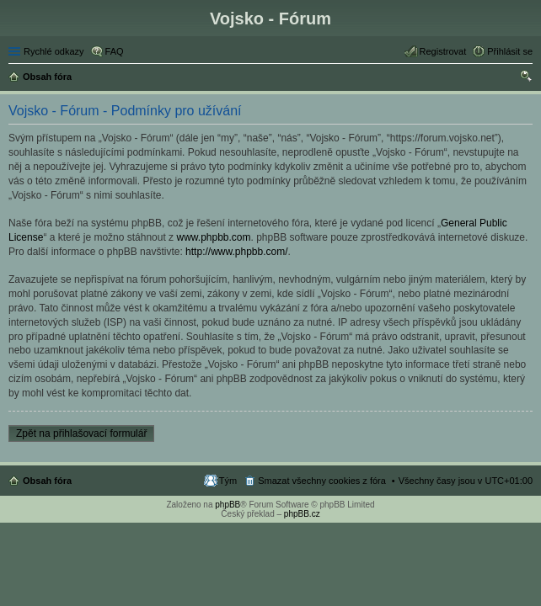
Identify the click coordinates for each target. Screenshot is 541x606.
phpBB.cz (302, 513)
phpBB (227, 504)
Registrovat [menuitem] (443, 51)
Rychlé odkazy (54, 51)
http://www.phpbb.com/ (236, 252)
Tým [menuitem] (228, 481)
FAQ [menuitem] (114, 51)
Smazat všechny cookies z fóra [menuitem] (322, 481)
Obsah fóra (47, 481)
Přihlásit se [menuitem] (510, 51)
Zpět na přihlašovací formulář (81, 433)
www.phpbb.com (213, 237)
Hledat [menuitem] (526, 78)
